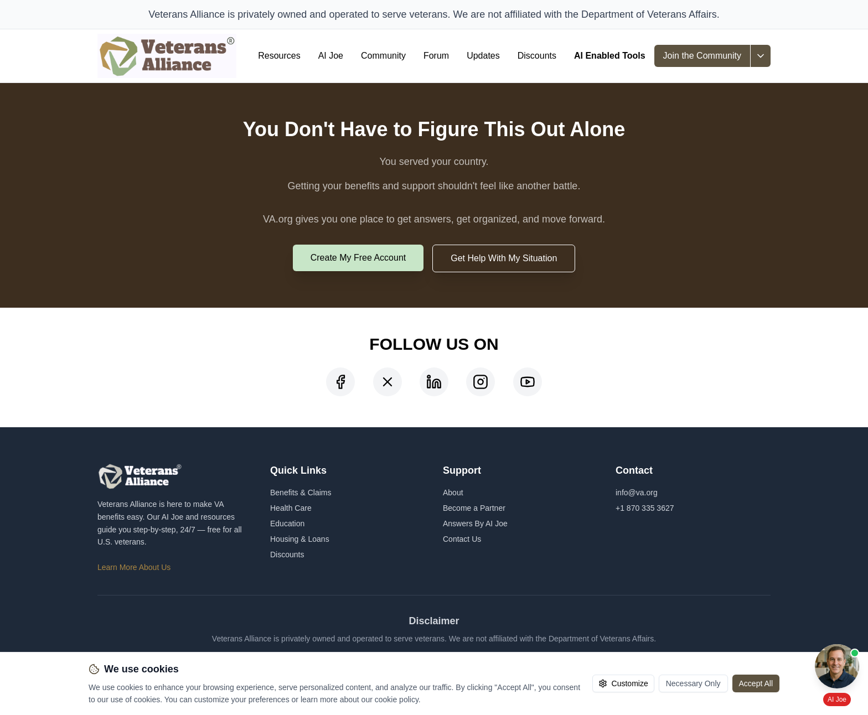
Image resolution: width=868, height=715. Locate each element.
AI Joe (330, 55)
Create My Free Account (358, 257)
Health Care (291, 508)
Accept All (756, 683)
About (453, 492)
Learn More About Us (133, 567)
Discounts (537, 55)
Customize (623, 683)
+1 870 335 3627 (645, 508)
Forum (436, 55)
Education (287, 523)
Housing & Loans (299, 539)
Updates (483, 55)
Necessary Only (693, 683)
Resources (279, 55)
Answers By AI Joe (475, 523)
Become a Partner (474, 508)
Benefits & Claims (300, 492)
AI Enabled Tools (609, 55)
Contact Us (462, 539)
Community (383, 55)
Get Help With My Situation (504, 258)
